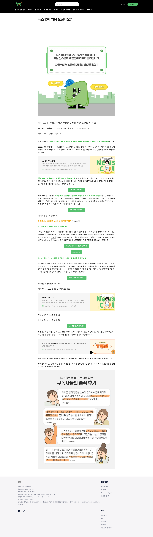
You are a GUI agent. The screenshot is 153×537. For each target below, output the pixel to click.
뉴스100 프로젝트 (78, 10)
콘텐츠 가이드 (105, 496)
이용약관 (103, 524)
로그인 (122, 4)
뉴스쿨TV (38, 10)
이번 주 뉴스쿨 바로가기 (76, 190)
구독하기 (132, 4)
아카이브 (89, 10)
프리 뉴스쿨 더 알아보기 (76, 210)
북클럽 (56, 10)
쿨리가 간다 (83, 231)
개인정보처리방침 (106, 527)
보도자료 (103, 521)
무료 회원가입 (76, 252)
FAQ (102, 518)
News (30, 10)
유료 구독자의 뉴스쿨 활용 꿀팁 (49, 320)
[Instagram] (24, 511)
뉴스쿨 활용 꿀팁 (20, 10)
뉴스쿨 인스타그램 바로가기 (77, 278)
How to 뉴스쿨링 (106, 493)
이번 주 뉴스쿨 (99, 234)
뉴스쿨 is (104, 515)
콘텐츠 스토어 (65, 10)
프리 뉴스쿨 (47, 10)
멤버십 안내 (104, 486)
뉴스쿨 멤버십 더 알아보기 (76, 326)
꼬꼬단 (53, 237)
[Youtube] (19, 511)
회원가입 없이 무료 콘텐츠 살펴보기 (76, 246)
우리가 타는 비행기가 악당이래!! (57, 201)
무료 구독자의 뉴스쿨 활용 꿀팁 (49, 314)
